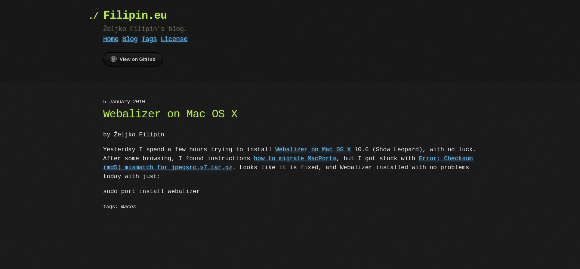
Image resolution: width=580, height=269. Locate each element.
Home (110, 39)
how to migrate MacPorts (295, 159)
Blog (130, 39)
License (174, 39)
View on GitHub (133, 59)
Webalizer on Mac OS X (313, 150)
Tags (149, 39)
